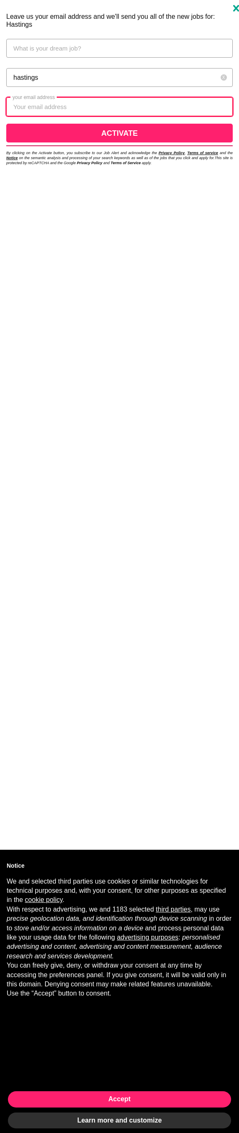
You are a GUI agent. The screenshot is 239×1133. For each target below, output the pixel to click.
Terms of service (202, 153)
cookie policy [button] (44, 899)
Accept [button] (119, 1099)
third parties (173, 909)
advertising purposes (148, 937)
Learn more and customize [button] (119, 1120)
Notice (12, 158)
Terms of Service (126, 163)
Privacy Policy (171, 153)
